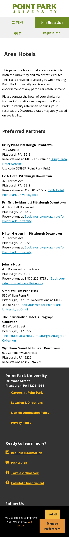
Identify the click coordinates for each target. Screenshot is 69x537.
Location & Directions (24, 403)
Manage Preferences (52, 526)
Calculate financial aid (25, 483)
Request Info (51, 33)
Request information (24, 453)
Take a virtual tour (22, 473)
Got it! (52, 514)
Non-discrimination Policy (27, 413)
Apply (17, 33)
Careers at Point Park (24, 393)
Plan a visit (16, 463)
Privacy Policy (18, 423)
